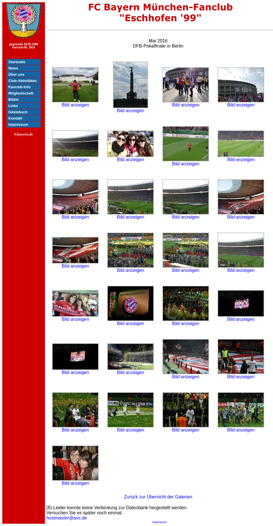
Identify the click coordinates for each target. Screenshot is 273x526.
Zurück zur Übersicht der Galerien (158, 496)
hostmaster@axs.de (66, 517)
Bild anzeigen (75, 102)
